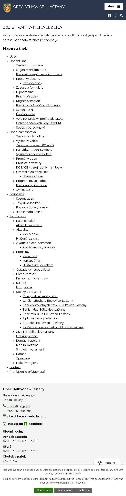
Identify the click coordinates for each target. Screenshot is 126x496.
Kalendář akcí (25, 220)
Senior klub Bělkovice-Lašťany (44, 309)
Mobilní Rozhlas (27, 345)
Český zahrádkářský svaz (40, 296)
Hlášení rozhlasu (27, 238)
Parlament (30, 256)
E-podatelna (24, 92)
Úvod (13, 56)
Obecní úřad (18, 61)
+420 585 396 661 (19, 410)
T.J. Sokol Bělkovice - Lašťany (43, 323)
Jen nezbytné (64, 490)
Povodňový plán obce (31, 185)
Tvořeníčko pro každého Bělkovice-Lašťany (53, 327)
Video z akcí (31, 234)
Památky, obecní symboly (34, 149)
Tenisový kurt (32, 260)
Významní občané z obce (34, 154)
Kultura (21, 283)
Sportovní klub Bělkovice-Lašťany (46, 314)
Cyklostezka (24, 189)
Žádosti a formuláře (29, 87)
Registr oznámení (28, 101)
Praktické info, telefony (39, 247)
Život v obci (18, 216)
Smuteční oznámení (30, 349)
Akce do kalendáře (29, 225)
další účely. (75, 473)
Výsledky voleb (27, 141)
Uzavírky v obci (27, 336)
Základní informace (29, 65)
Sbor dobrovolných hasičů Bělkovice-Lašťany (54, 305)
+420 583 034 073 (19, 406)
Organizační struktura (31, 70)
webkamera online (29, 212)
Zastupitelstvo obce (30, 136)
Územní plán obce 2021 (32, 172)
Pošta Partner (26, 274)
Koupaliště (17, 194)
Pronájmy (22, 252)
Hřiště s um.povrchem (38, 265)
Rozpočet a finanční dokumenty (38, 105)
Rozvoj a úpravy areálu (32, 207)
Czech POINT (25, 109)
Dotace (21, 354)
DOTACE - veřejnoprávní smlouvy (39, 167)
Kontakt (15, 367)
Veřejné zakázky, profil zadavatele (39, 118)
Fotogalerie (24, 287)
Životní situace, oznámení (34, 243)
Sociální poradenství (30, 127)
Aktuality (22, 229)
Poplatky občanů (28, 78)
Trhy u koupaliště (28, 203)
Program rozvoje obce (31, 180)
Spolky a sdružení (28, 291)
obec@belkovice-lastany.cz (24, 416)
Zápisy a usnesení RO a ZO (35, 145)
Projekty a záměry (29, 163)
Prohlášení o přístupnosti (27, 371)
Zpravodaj (23, 358)
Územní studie (33, 176)
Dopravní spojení (28, 340)
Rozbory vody (32, 83)
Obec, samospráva (23, 132)
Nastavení (84, 490)
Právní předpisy (27, 96)
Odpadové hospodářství (33, 269)
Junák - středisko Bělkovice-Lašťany (48, 300)
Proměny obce (26, 158)
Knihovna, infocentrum (32, 278)
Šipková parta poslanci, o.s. (42, 318)
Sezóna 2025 (25, 198)
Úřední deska (25, 114)
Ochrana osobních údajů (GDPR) (38, 123)
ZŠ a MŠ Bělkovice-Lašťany (35, 331)
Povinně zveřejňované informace (39, 74)
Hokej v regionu (27, 362)
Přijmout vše (44, 490)
